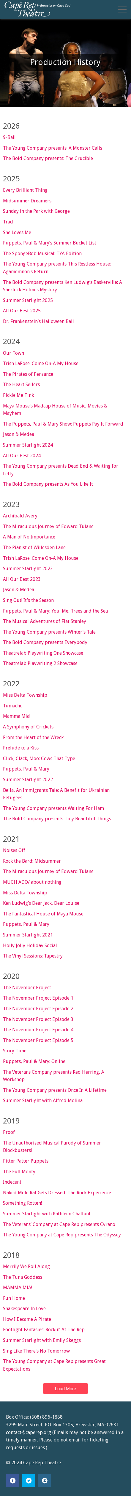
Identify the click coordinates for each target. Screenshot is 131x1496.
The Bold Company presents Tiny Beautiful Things (57, 818)
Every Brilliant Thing (25, 190)
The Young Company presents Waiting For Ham (53, 808)
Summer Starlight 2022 (28, 779)
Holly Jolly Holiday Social (30, 945)
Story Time (14, 1051)
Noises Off (14, 850)
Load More (65, 1388)
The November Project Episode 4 (38, 1030)
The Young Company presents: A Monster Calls (52, 148)
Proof (9, 1132)
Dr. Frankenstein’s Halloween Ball (38, 321)
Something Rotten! (22, 1203)
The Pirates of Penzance (28, 374)
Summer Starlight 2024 (28, 445)
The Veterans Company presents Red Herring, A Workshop (53, 1076)
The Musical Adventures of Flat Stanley (44, 621)
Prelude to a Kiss (21, 748)
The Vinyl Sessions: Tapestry (33, 956)
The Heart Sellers (21, 384)
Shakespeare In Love (24, 1308)
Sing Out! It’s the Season (28, 600)
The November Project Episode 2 (38, 1008)
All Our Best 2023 (22, 579)
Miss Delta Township (25, 695)
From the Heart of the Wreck (33, 737)
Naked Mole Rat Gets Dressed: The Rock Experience (57, 1192)
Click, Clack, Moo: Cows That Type (39, 758)
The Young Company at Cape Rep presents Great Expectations (54, 1365)
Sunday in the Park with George (36, 211)
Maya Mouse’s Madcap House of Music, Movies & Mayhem (55, 409)
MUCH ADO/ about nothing (32, 882)
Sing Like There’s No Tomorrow (36, 1351)
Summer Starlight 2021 (28, 935)
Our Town (13, 353)
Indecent (12, 1182)
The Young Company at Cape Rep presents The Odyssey (62, 1235)
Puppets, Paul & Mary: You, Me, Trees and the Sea (55, 611)
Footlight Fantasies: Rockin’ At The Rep (44, 1329)
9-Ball (9, 137)
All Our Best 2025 (22, 311)
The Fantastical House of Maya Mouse (43, 914)
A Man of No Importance (29, 537)
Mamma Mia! (16, 716)
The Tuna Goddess (22, 1277)
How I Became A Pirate (27, 1319)
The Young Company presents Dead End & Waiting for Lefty (60, 470)
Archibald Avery (20, 516)
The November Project (27, 987)
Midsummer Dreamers (27, 201)
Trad (8, 222)
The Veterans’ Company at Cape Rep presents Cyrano (59, 1224)
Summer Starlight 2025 (28, 300)
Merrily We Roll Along (26, 1266)
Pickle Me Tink (18, 395)
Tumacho (13, 706)
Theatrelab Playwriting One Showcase (43, 653)
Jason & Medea (18, 434)
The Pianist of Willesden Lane (34, 547)
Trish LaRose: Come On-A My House (40, 363)
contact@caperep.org (28, 1432)
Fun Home (14, 1298)
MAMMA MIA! (17, 1287)
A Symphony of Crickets (28, 727)
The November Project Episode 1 (38, 998)
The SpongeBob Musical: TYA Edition (42, 253)
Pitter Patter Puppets (25, 1161)
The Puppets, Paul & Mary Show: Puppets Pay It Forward (63, 424)
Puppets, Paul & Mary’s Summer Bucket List (49, 243)
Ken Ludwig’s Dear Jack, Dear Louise (41, 903)
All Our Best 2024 (22, 455)
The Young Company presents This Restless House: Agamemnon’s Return (57, 267)
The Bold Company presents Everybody (45, 642)
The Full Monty (19, 1171)
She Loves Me (17, 232)
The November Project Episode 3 (38, 1019)
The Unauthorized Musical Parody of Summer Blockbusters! (52, 1146)
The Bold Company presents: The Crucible (48, 158)
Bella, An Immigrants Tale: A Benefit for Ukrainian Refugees (56, 794)
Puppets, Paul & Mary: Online (34, 1061)
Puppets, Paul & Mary (26, 769)
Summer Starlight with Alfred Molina (43, 1100)
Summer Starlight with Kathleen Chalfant (47, 1214)
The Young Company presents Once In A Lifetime (55, 1090)
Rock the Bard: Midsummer (32, 861)
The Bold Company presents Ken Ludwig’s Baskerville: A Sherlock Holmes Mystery (62, 286)
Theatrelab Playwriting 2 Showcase (40, 663)
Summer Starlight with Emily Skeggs (42, 1340)
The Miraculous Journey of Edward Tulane (48, 526)
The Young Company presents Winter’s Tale (49, 632)
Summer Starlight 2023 (28, 568)
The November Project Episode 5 (38, 1040)
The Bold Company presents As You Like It (48, 484)
